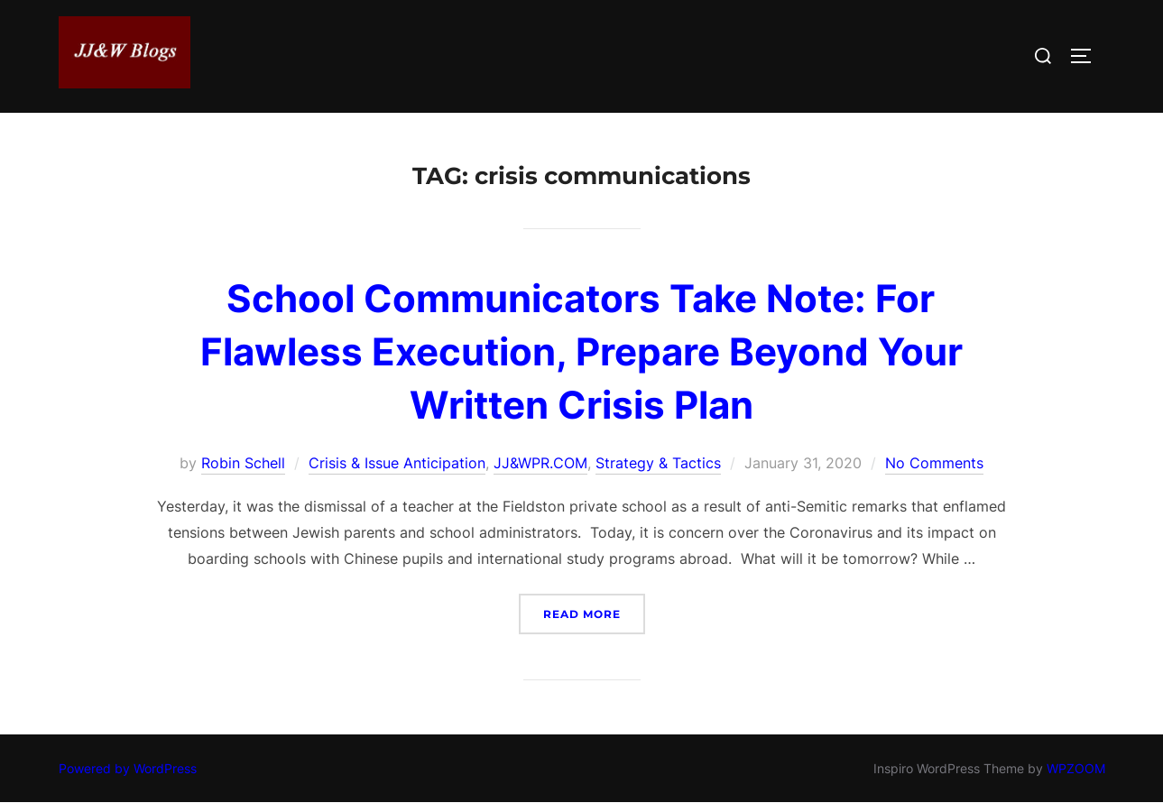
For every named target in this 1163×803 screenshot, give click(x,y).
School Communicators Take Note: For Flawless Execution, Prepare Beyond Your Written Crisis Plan (581, 351)
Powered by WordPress (128, 768)
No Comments (934, 463)
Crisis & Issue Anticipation (397, 463)
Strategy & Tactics (658, 463)
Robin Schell (243, 463)
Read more (594, 612)
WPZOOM (1076, 768)
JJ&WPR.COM (540, 463)
